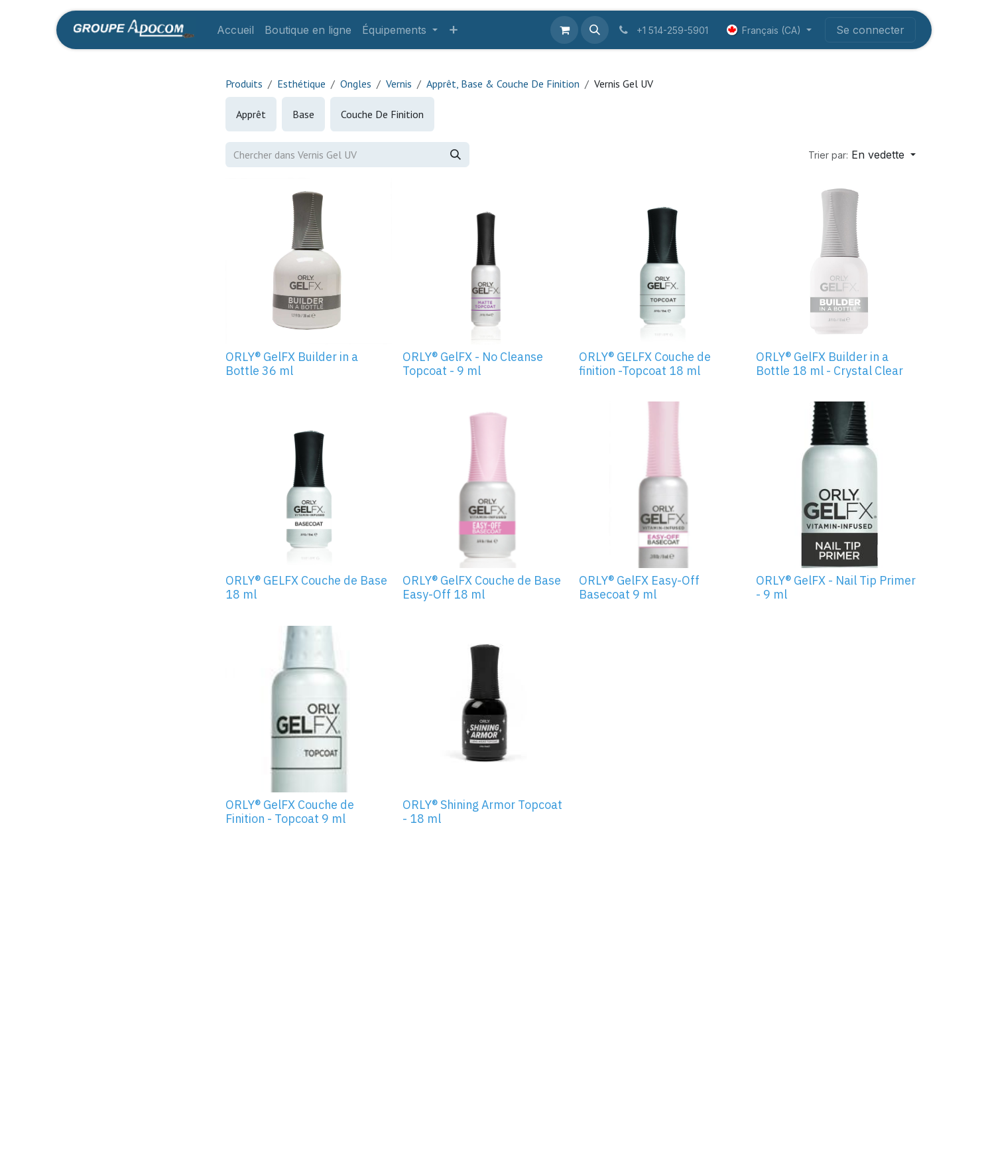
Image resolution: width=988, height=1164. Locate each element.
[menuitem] (235, 30)
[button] (595, 30)
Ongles (355, 83)
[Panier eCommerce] (564, 30)
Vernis (399, 83)
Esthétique (301, 83)
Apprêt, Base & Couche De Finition (503, 83)
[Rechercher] (455, 154)
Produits (244, 83)
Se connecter (870, 29)
